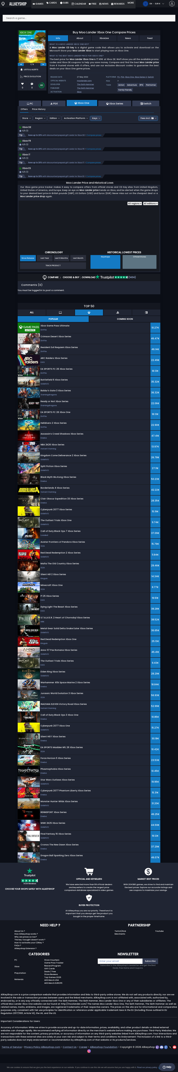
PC (118, 77)
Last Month (78, 275)
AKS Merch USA (51, 997)
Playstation (20, 990)
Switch (151, 77)
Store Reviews (51, 992)
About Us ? (19, 948)
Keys (94, 134)
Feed (149, 38)
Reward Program (52, 983)
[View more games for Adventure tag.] (132, 86)
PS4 (122, 77)
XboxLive (104, 38)
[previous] (21, 64)
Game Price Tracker (53, 980)
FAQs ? (17, 963)
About (80, 38)
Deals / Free (50, 989)
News (128, 38)
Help (167, 1067)
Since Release (28, 275)
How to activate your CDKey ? (29, 960)
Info (58, 38)
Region (39, 134)
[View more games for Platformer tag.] (151, 86)
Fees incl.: (147, 134)
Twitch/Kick (120, 948)
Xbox (79, 91)
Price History (38, 125)
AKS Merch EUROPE (53, 1000)
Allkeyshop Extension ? (25, 966)
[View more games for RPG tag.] (142, 86)
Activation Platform (74, 134)
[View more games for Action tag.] (121, 86)
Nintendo (18, 997)
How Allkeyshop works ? (26, 951)
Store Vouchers (51, 977)
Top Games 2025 (52, 995)
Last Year (45, 275)
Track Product (53, 283)
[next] (43, 64)
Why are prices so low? (25, 954)
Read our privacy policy (147, 1067)
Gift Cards (49, 986)
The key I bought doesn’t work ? (29, 957)
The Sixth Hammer (85, 84)
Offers (24, 125)
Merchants (120, 951)
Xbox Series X (141, 77)
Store (25, 134)
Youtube (159, 948)
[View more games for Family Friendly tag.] (125, 91)
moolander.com (84, 80)
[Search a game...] (89, 18)
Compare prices (94, 151)
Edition (53, 134)
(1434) (115, 295)
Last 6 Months (61, 275)
